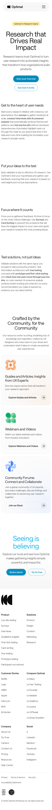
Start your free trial (26, 78)
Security (32, 777)
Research (31, 642)
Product (31, 620)
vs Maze (31, 678)
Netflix (4, 678)
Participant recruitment (12, 664)
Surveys (5, 625)
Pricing (4, 754)
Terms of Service (18, 777)
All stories (5, 712)
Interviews (6, 631)
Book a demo (16, 572)
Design (30, 625)
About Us (5, 731)
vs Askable (32, 695)
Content (31, 631)
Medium (31, 743)
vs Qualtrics (32, 701)
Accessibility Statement (11, 782)
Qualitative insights (10, 636)
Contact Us (6, 748)
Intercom (5, 701)
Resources (6, 759)
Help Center (7, 765)
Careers (5, 743)
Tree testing (6, 653)
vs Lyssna (31, 706)
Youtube (31, 754)
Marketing (31, 636)
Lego (3, 684)
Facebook (31, 748)
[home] (15, 6)
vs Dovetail (32, 690)
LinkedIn (31, 737)
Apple (4, 695)
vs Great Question (35, 717)
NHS (3, 706)
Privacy (4, 777)
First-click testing (9, 642)
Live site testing (8, 620)
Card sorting (7, 648)
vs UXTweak (32, 712)
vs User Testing (34, 684)
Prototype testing (9, 659)
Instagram (31, 759)
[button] (44, 7)
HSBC (4, 690)
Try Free (5, 737)
